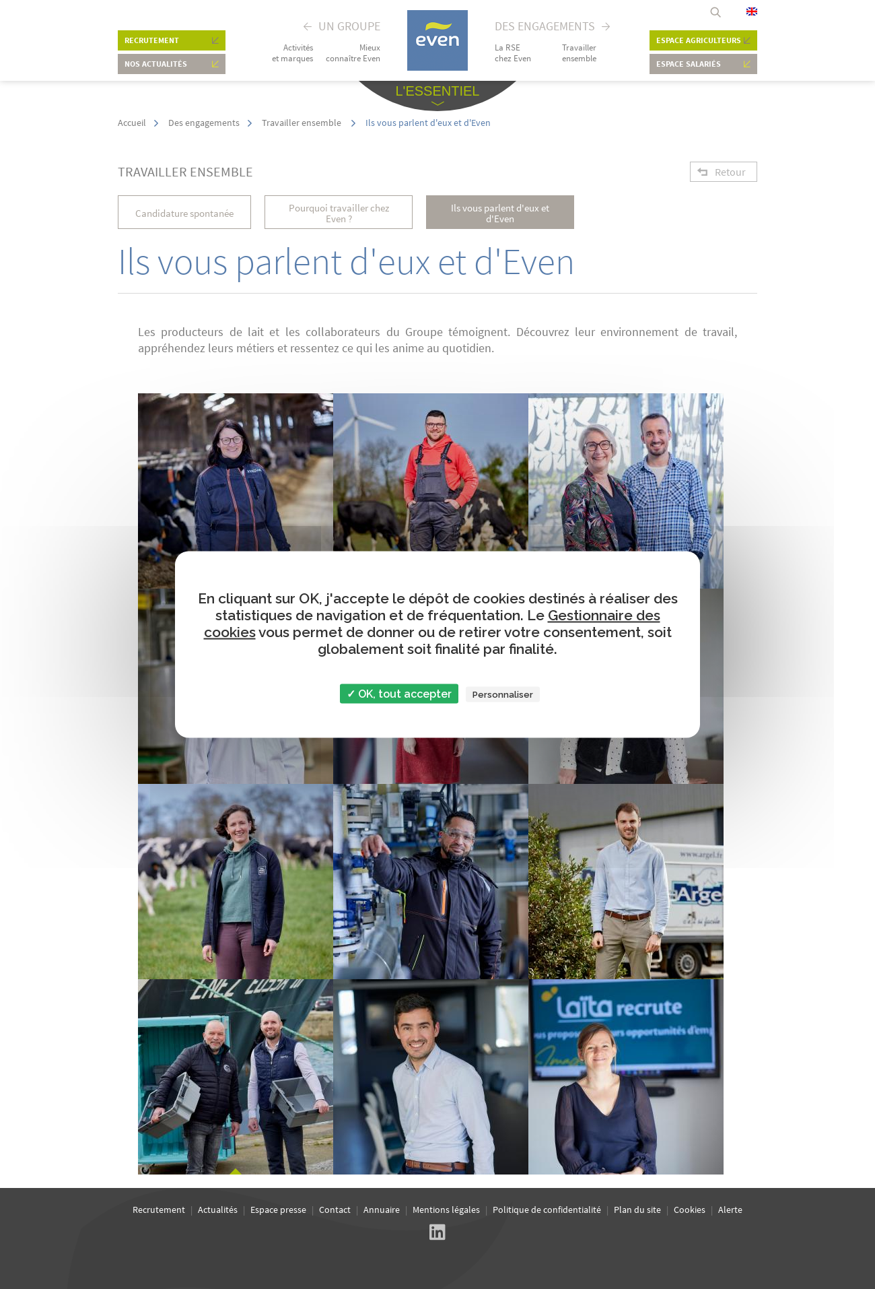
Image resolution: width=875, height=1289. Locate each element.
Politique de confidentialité (547, 1209)
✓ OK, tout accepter (399, 694)
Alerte (730, 1209)
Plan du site (637, 1209)
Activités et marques (292, 53)
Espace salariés (688, 64)
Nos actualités (156, 64)
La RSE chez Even (513, 53)
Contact (335, 1209)
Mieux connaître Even (353, 53)
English (751, 11)
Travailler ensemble (579, 53)
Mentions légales (446, 1209)
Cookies (689, 1209)
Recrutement (152, 40)
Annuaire (381, 1209)
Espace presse (278, 1209)
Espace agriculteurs (698, 40)
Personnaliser (503, 695)
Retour (730, 171)
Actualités (218, 1209)
